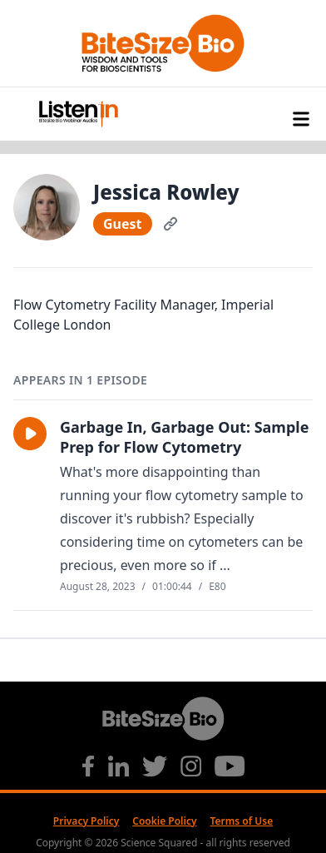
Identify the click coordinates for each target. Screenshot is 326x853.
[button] (30, 433)
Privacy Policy (86, 821)
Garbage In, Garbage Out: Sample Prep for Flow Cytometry (184, 437)
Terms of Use (242, 821)
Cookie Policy (164, 821)
